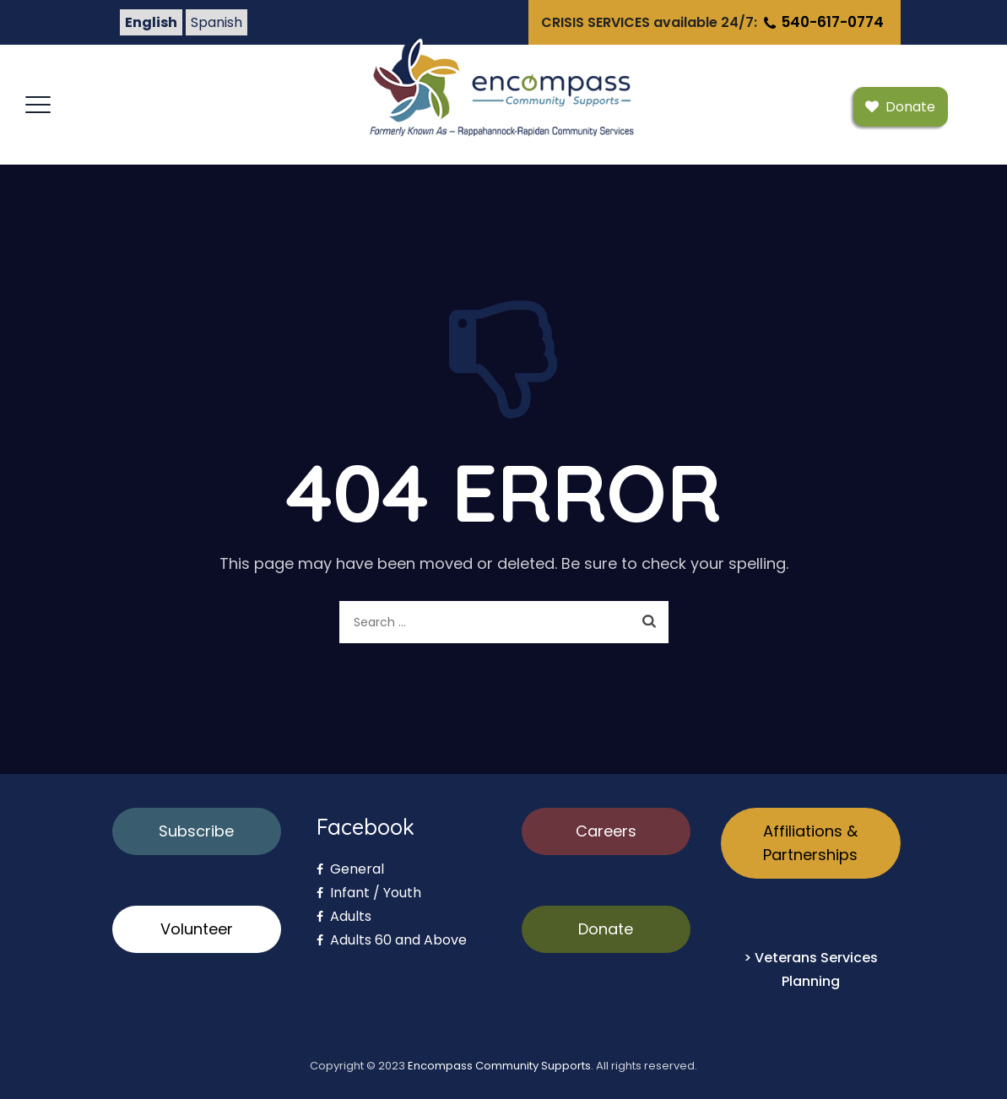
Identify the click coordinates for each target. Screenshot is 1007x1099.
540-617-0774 (822, 22)
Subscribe (196, 831)
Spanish (216, 22)
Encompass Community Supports (499, 1066)
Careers (606, 831)
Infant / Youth (369, 892)
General (350, 869)
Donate (605, 928)
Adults (344, 916)
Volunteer (196, 928)
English (151, 22)
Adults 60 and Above (392, 940)
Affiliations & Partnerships (810, 842)
